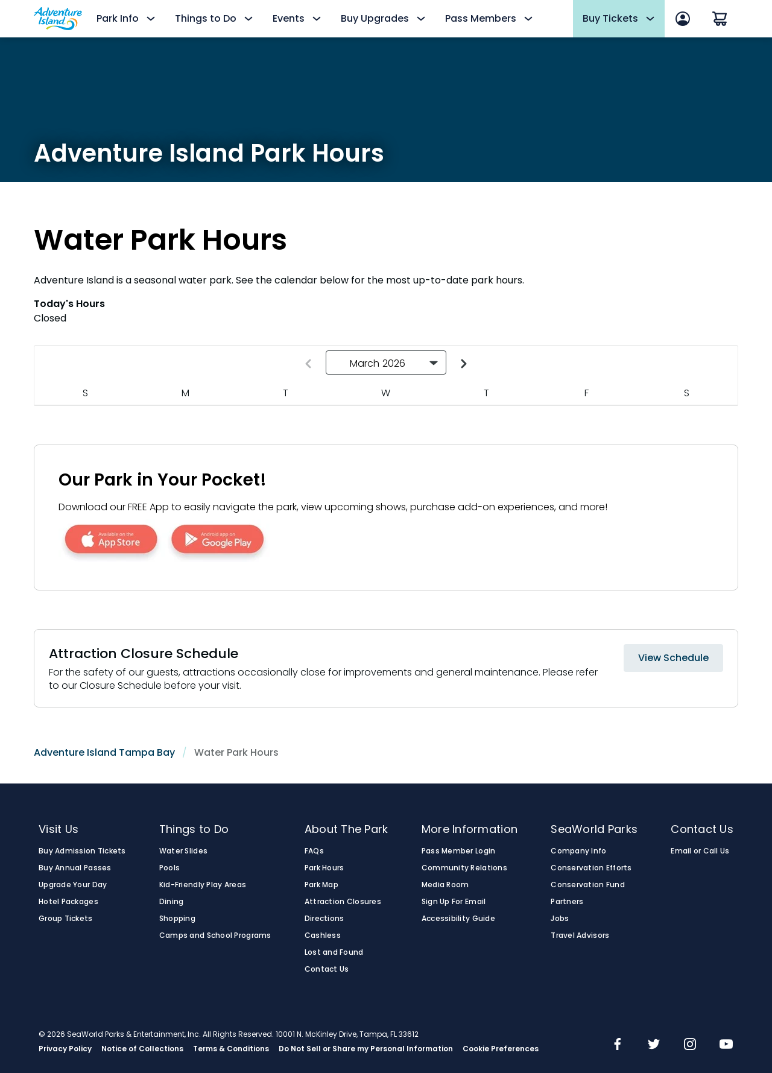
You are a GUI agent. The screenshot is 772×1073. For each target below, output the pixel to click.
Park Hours (324, 868)
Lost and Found (334, 952)
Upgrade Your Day (73, 885)
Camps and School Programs (215, 935)
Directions (324, 918)
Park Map (321, 885)
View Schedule (673, 658)
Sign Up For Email (454, 902)
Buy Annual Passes (75, 868)
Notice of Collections (142, 1049)
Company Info (578, 851)
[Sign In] (683, 18)
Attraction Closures (343, 902)
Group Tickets (66, 918)
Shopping (177, 918)
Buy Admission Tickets (82, 851)
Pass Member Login (459, 851)
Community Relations (464, 868)
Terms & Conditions (231, 1049)
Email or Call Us (700, 851)
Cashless (323, 935)
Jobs (560, 918)
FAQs (314, 851)
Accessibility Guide (458, 918)
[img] (617, 1045)
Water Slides (183, 851)
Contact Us (327, 969)
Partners (567, 902)
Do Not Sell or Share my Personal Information (366, 1049)
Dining (171, 902)
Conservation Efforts (591, 868)
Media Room (445, 885)
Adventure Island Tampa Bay (104, 752)
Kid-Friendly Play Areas (202, 885)
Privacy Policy (65, 1049)
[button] (386, 362)
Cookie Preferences (501, 1049)
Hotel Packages (68, 902)
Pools (169, 868)
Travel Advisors (580, 935)
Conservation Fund (588, 885)
